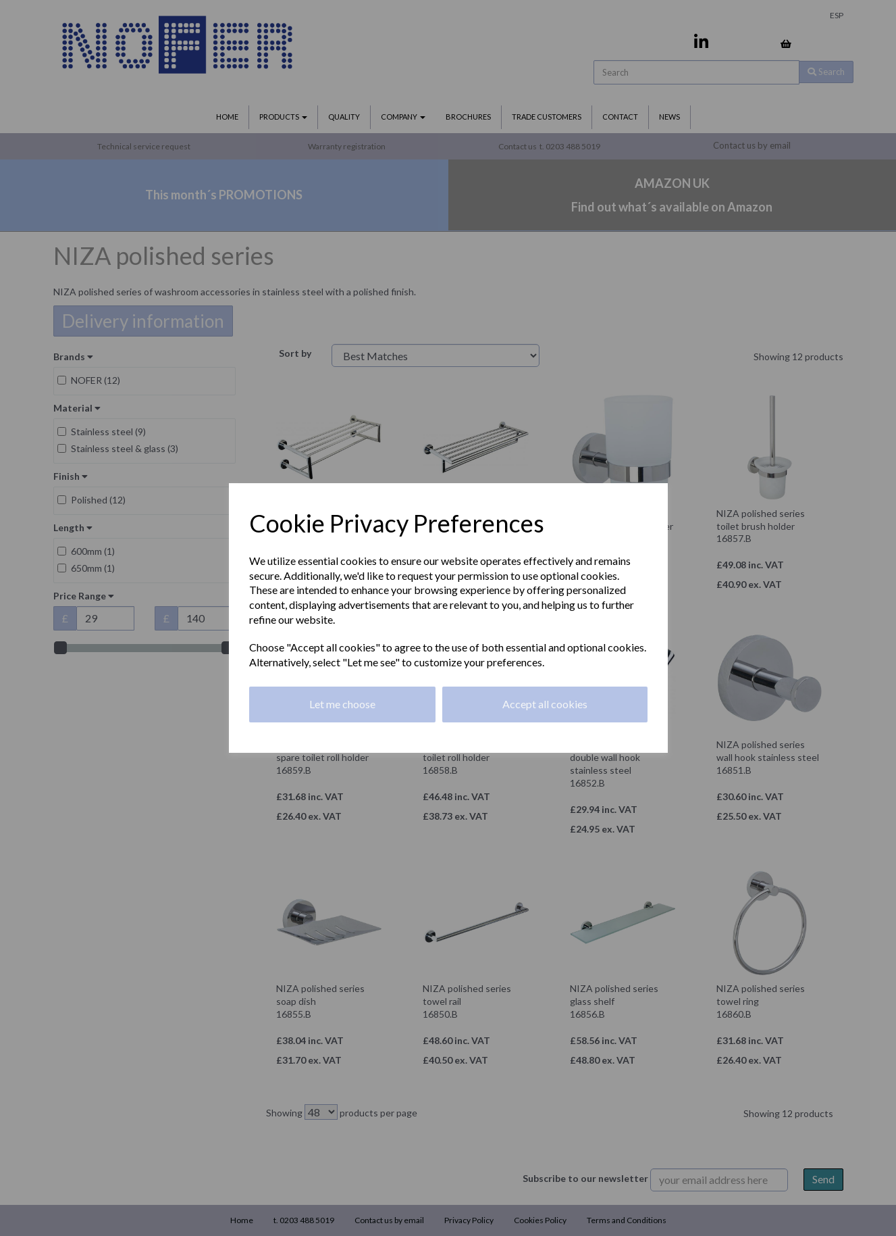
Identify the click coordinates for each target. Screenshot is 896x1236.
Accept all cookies (544, 703)
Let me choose (342, 703)
